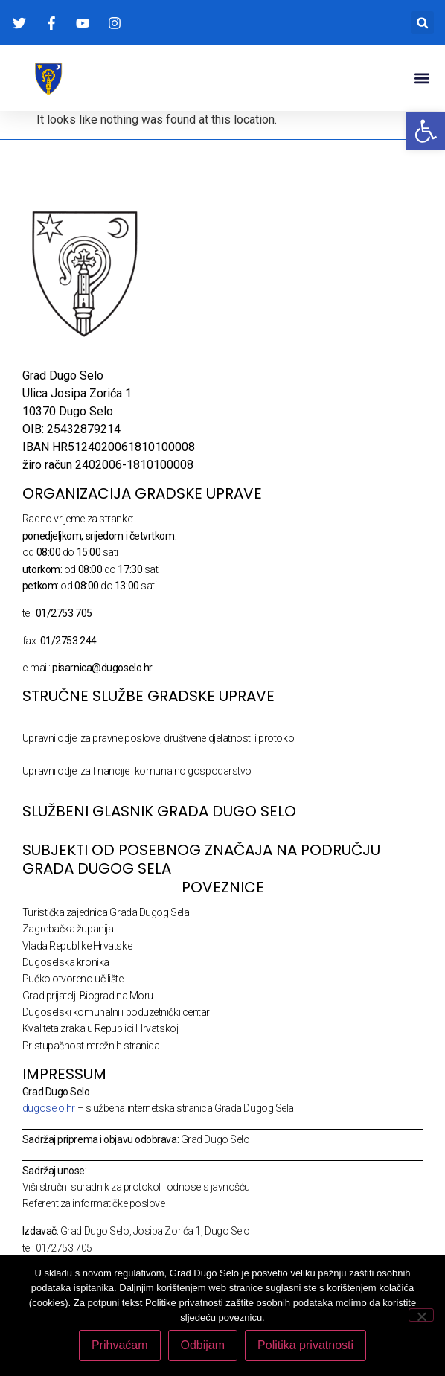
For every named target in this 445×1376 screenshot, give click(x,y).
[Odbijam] (421, 1315)
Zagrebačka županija (67, 929)
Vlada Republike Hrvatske (77, 946)
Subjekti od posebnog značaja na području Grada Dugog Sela (201, 859)
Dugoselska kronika (65, 962)
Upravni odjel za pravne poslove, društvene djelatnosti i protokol (159, 738)
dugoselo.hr (48, 1108)
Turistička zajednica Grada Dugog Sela (105, 912)
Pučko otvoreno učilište (73, 979)
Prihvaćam (120, 1345)
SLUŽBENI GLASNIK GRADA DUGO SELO (159, 811)
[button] (422, 22)
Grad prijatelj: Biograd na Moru (87, 996)
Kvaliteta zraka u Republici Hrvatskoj (100, 1028)
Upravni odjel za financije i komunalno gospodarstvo (137, 771)
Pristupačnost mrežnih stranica (91, 1046)
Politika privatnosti (305, 1345)
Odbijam (203, 1345)
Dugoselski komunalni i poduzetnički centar (116, 1012)
